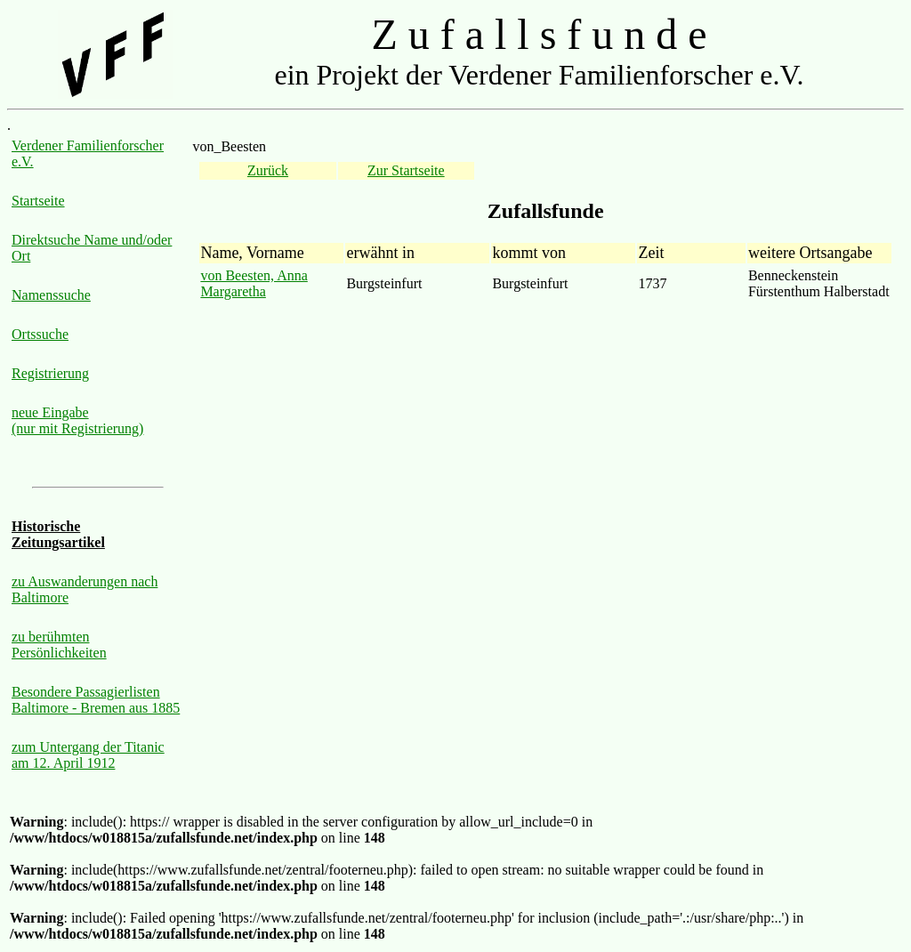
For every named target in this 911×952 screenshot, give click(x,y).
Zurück (267, 170)
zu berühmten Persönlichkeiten (59, 644)
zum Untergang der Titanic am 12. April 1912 (88, 754)
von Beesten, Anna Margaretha (253, 283)
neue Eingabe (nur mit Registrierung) (77, 420)
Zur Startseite (406, 170)
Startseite (38, 200)
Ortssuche (40, 334)
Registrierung (50, 373)
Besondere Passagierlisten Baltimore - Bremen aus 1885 (96, 699)
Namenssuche (51, 295)
